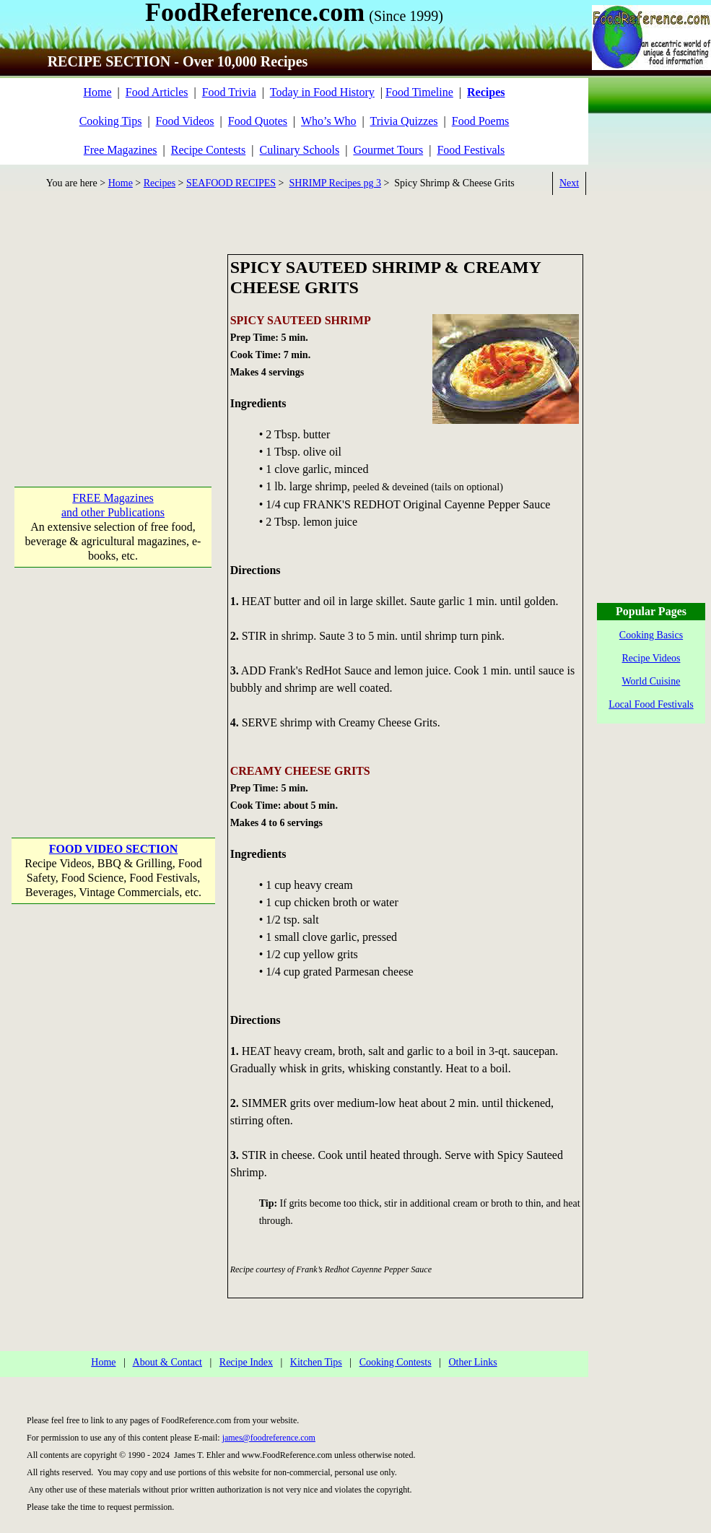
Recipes (159, 183)
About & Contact (167, 1362)
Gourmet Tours (388, 150)
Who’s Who (329, 121)
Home (97, 92)
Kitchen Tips (316, 1362)
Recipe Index (246, 1362)
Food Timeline (419, 92)
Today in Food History (322, 92)
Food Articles (157, 92)
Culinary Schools (300, 150)
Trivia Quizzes (403, 121)
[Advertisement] (113, 344)
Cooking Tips (110, 121)
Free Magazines (120, 150)
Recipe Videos (651, 658)
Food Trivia (229, 92)
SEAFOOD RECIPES (231, 183)
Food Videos (185, 121)
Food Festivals (471, 150)
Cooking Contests (395, 1362)
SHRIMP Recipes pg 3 (335, 183)
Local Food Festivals (651, 704)
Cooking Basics (651, 635)
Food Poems (481, 121)
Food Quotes (257, 121)
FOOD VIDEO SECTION (113, 849)
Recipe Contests (208, 150)
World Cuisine (651, 681)
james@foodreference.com (268, 1438)
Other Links (472, 1362)
